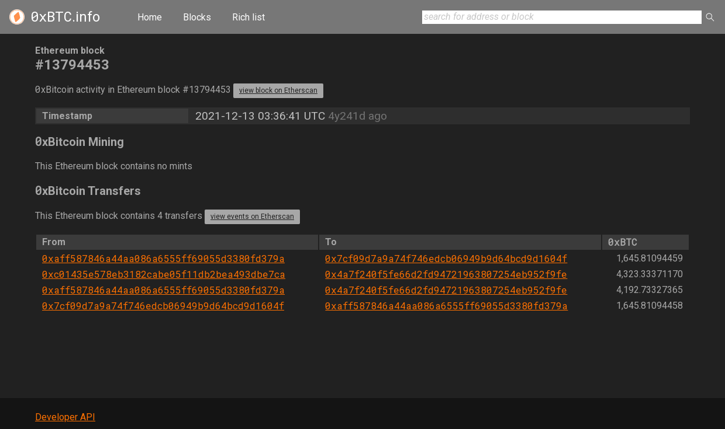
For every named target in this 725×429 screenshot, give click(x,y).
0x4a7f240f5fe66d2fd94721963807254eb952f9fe (446, 274)
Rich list (248, 17)
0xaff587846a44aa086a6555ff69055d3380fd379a (163, 258)
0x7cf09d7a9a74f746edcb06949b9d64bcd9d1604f (446, 258)
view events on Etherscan (252, 216)
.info (65, 17)
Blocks (197, 17)
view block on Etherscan (278, 90)
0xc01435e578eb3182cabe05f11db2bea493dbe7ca (163, 274)
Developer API (65, 417)
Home (149, 17)
